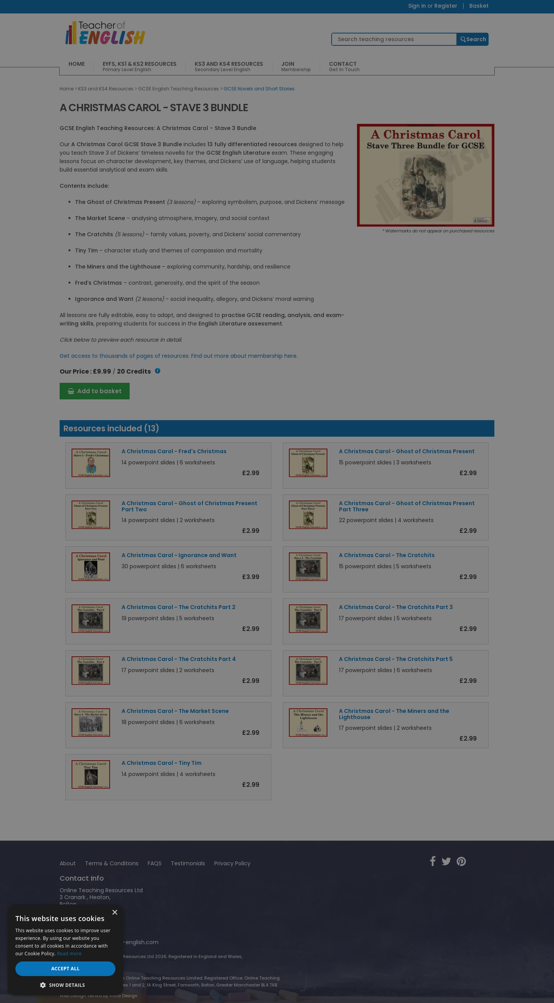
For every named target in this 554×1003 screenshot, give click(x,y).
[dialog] (277, 501)
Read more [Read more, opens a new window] (69, 953)
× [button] (114, 913)
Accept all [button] (65, 968)
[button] (65, 984)
